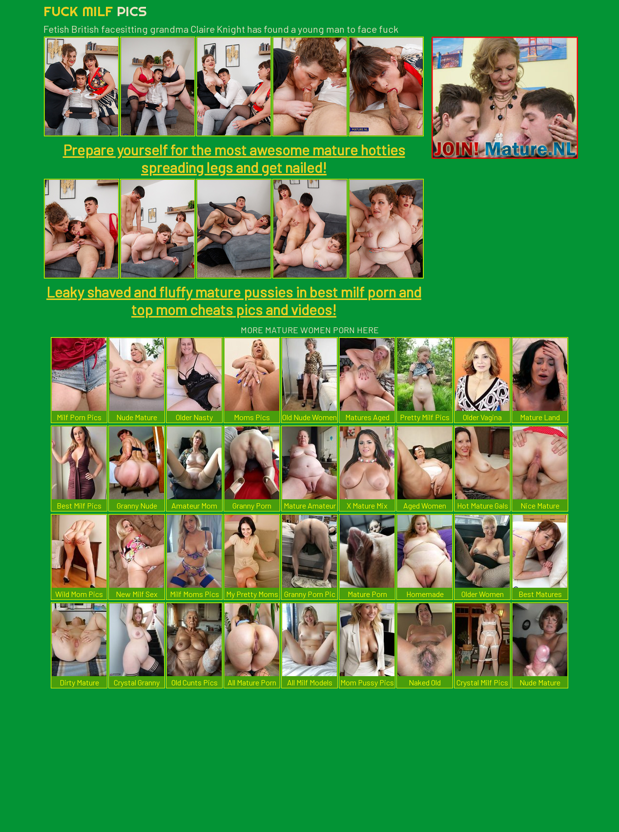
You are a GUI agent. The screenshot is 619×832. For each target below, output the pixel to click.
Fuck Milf (95, 11)
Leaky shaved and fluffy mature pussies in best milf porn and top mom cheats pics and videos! (233, 300)
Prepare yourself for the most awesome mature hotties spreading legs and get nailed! (234, 158)
